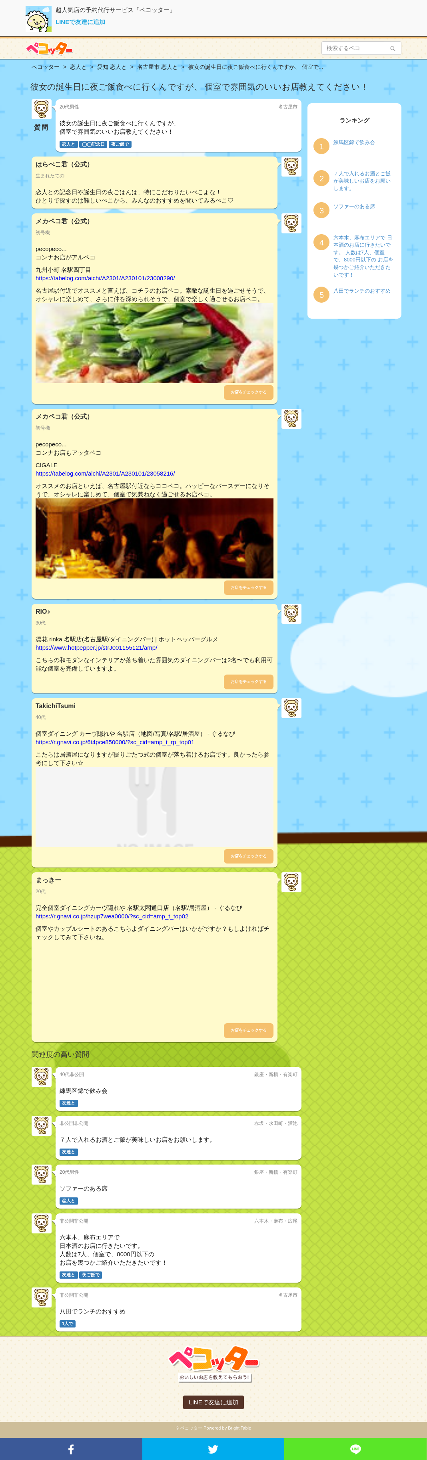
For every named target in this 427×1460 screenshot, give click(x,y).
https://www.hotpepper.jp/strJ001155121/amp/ (96, 647)
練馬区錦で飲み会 (354, 142)
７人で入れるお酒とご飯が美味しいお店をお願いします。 (362, 181)
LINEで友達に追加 (80, 21)
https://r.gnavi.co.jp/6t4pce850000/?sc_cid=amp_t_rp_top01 (115, 742)
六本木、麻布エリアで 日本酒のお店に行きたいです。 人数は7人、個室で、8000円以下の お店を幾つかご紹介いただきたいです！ (363, 256)
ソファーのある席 (354, 206)
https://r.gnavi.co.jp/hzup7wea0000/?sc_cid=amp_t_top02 (112, 916)
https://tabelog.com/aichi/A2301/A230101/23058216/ (105, 473)
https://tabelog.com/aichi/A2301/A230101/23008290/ (105, 278)
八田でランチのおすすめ (362, 291)
